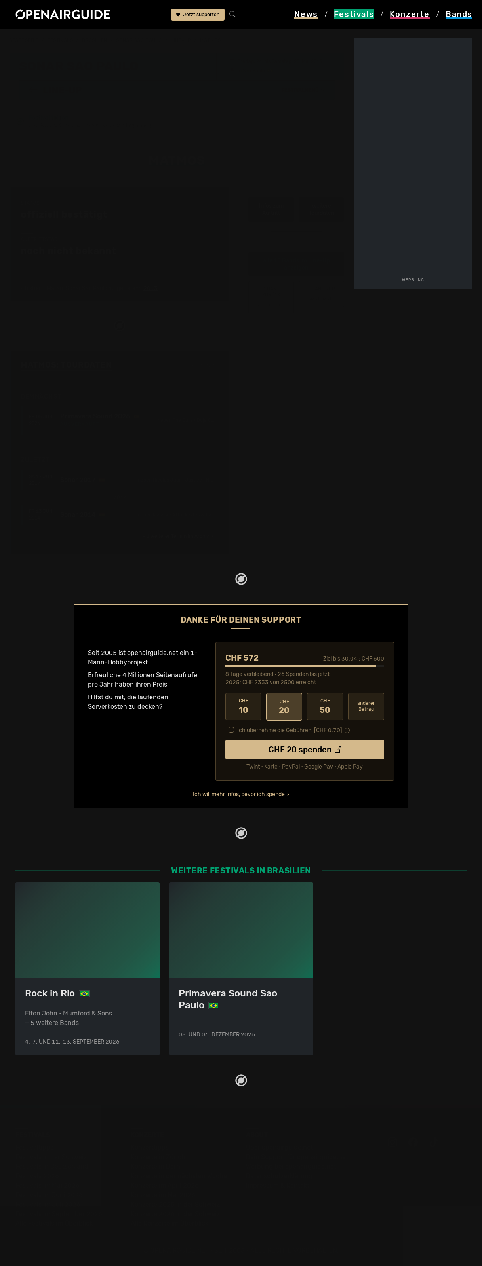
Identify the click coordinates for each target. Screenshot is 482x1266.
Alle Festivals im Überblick (54, 1223)
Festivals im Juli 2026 (47, 1204)
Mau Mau (321, 294)
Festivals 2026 (37, 1175)
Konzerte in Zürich (158, 1156)
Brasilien (94, 40)
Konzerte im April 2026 (165, 1185)
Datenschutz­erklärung (279, 1175)
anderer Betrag (366, 706)
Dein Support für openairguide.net (297, 1156)
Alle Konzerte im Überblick (169, 1223)
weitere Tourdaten (321, 209)
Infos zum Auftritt (271, 209)
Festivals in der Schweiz (51, 1156)
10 (243, 706)
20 (284, 706)
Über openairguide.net (279, 1147)
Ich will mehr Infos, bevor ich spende (239, 793)
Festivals (60, 40)
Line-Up (181, 40)
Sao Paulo (254, 70)
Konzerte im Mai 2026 (163, 1194)
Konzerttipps (150, 1147)
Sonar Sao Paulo (139, 40)
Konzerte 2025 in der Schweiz (175, 1204)
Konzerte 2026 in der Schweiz (175, 1213)
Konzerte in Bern (155, 1166)
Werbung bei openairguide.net (291, 1166)
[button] (303, 89)
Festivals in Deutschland (51, 1166)
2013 (150, 288)
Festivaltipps (34, 1147)
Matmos (210, 40)
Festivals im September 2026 (58, 1213)
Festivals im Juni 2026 (49, 1194)
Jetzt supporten (197, 15)
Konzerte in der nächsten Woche (179, 1175)
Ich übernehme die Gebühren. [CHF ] (289, 729)
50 (325, 706)
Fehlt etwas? (205, 365)
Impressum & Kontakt (277, 1185)
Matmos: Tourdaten (66, 365)
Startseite (24, 40)
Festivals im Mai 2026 (47, 1185)
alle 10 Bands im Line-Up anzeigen (296, 264)
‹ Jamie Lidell (271, 297)
